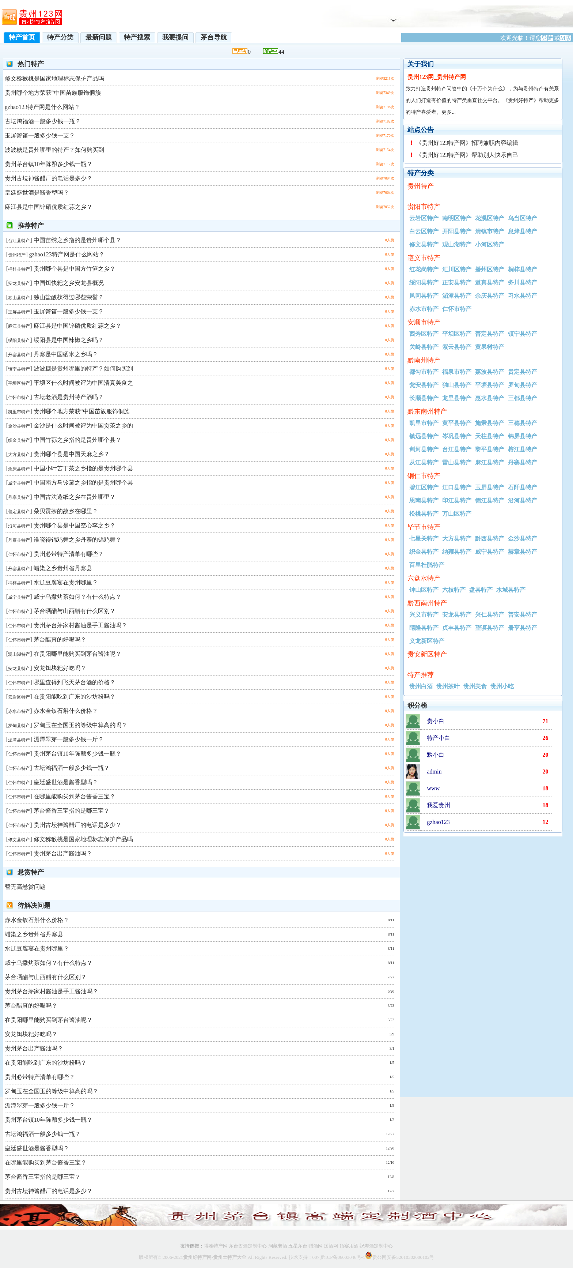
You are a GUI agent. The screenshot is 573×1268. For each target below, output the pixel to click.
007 (316, 1257)
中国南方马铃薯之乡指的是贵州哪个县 (83, 482)
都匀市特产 (424, 372)
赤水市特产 (19, 711)
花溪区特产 (489, 218)
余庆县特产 (19, 468)
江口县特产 (456, 487)
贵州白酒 (421, 686)
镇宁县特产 (19, 369)
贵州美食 (475, 686)
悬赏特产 (31, 872)
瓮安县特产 (424, 385)
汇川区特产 (456, 269)
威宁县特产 (19, 483)
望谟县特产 (489, 628)
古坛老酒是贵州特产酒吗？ (69, 397)
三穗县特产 (522, 423)
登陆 (547, 38)
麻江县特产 (19, 326)
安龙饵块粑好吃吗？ (60, 668)
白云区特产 (424, 231)
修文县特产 (19, 839)
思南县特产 (424, 500)
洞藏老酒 (277, 1246)
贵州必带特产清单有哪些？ (69, 554)
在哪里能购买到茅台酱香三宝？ (74, 796)
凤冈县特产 (424, 296)
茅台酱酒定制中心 (247, 1246)
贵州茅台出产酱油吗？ (63, 853)
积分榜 (417, 705)
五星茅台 (297, 1246)
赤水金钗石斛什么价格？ (66, 711)
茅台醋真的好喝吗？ (60, 639)
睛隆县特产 (424, 628)
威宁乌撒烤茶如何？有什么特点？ (77, 597)
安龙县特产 (19, 283)
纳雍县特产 (456, 552)
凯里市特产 (19, 411)
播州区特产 (489, 269)
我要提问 (175, 37)
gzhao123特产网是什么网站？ (42, 107)
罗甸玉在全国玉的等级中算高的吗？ (80, 725)
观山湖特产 (19, 654)
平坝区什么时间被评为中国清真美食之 (83, 383)
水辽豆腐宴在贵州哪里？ (66, 582)
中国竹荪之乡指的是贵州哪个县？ (77, 440)
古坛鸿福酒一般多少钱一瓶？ (43, 121)
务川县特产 (522, 282)
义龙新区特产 (426, 641)
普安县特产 (522, 615)
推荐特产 (31, 225)
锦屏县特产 (522, 436)
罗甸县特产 (19, 725)
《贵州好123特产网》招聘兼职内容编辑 (467, 143)
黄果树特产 (489, 347)
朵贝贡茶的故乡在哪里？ (66, 511)
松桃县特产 (424, 514)
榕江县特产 (522, 449)
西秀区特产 (424, 334)
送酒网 (331, 1246)
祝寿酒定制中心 (376, 1246)
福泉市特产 (456, 372)
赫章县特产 (522, 552)
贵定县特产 (522, 372)
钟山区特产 (424, 590)
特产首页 (22, 37)
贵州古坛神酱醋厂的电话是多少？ (48, 178)
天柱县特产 (489, 436)
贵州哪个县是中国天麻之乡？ (72, 454)
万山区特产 (456, 514)
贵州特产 (17, 254)
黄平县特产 (456, 423)
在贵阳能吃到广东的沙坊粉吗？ (74, 696)
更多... (448, 112)
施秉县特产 (489, 423)
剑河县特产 (424, 449)
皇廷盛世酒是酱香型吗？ (37, 192)
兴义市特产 (424, 615)
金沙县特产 (19, 426)
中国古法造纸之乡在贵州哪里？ (74, 497)
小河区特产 (489, 244)
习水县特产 (522, 296)
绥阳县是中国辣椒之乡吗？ (69, 340)
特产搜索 (137, 37)
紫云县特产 (456, 347)
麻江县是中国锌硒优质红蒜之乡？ (48, 207)
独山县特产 (19, 297)
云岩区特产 (19, 697)
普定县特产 (19, 511)
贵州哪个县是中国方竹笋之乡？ (74, 269)
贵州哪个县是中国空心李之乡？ (74, 525)
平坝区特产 (19, 383)
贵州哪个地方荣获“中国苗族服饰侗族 (53, 93)
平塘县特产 (489, 385)
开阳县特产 (456, 231)
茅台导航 (214, 37)
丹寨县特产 (19, 354)
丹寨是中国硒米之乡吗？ (66, 354)
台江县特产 (19, 240)
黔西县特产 (489, 538)
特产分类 (60, 37)
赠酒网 (315, 1246)
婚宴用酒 (348, 1246)
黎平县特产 (489, 449)
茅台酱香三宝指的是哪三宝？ (72, 811)
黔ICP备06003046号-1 (342, 1257)
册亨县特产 (522, 628)
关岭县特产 (424, 347)
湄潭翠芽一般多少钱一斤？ (69, 739)
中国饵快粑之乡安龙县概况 (69, 283)
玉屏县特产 (19, 312)
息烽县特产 (522, 231)
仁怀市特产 (19, 397)
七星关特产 (424, 538)
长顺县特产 (424, 398)
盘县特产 (481, 590)
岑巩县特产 (456, 436)
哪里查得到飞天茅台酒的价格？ (74, 682)
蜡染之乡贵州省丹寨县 (63, 568)
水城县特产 (510, 590)
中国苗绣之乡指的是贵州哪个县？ (77, 240)
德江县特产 (489, 500)
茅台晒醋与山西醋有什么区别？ (74, 611)
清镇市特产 (489, 231)
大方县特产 (19, 454)
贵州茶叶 (448, 686)
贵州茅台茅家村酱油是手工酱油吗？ (80, 625)
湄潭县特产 (19, 739)
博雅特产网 (216, 1246)
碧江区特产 (424, 487)
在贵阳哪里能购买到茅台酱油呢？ (77, 654)
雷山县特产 (456, 462)
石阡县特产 (522, 487)
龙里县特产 (456, 398)
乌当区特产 (522, 218)
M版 (565, 38)
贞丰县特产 (456, 628)
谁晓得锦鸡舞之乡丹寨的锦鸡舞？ (77, 540)
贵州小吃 (502, 686)
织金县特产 (19, 440)
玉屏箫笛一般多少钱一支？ (40, 135)
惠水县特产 (489, 398)
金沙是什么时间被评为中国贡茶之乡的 (83, 425)
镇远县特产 (424, 436)
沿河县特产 (19, 525)
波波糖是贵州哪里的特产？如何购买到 (54, 150)
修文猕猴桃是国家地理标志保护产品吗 (54, 78)
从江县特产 (424, 462)
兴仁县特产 (489, 615)
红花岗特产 (424, 269)
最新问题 (99, 37)
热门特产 (31, 64)
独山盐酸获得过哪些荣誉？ (69, 297)
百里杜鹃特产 (426, 565)
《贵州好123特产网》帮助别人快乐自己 (467, 155)
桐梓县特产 (19, 269)
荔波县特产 (489, 372)
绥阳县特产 (19, 340)
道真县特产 (489, 282)
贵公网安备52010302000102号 (403, 1257)
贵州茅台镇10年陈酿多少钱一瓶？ (48, 164)
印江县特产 (456, 500)
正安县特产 (456, 282)
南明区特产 (456, 218)
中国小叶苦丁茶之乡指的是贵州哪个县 (83, 468)
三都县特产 (522, 398)
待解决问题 (34, 905)
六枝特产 (454, 590)
